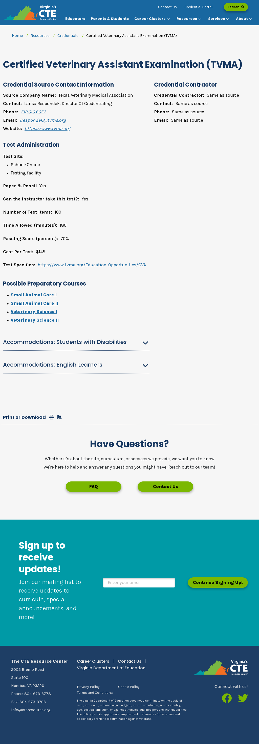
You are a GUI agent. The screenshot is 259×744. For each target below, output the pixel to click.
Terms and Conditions (95, 692)
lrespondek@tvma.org (43, 120)
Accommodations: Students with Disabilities (65, 342)
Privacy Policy (88, 687)
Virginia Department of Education (111, 668)
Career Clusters (93, 661)
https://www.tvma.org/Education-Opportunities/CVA (92, 265)
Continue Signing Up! (218, 582)
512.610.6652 (33, 112)
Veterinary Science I (34, 311)
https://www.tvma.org (47, 128)
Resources (40, 35)
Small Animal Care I (34, 295)
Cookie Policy (129, 687)
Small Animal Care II (34, 303)
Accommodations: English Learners (52, 365)
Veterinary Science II (35, 320)
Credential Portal (198, 7)
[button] (152, 18)
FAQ (93, 486)
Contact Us (167, 7)
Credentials (67, 35)
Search (235, 7)
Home (17, 35)
